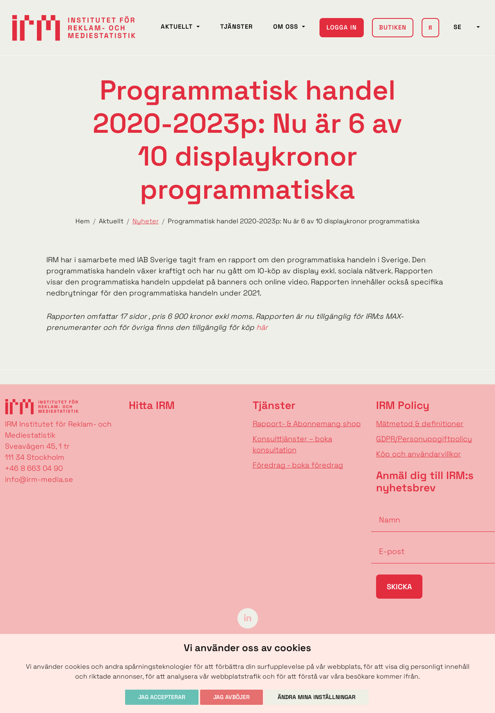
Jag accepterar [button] (161, 697)
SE (464, 23)
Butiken (392, 23)
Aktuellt (178, 22)
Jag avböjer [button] (231, 697)
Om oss (287, 22)
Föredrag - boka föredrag (298, 465)
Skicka (399, 586)
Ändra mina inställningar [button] (317, 697)
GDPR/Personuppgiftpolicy (424, 438)
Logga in (342, 27)
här (262, 327)
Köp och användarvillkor (418, 454)
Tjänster (237, 22)
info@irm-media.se (39, 479)
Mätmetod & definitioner (419, 423)
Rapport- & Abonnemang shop (307, 423)
